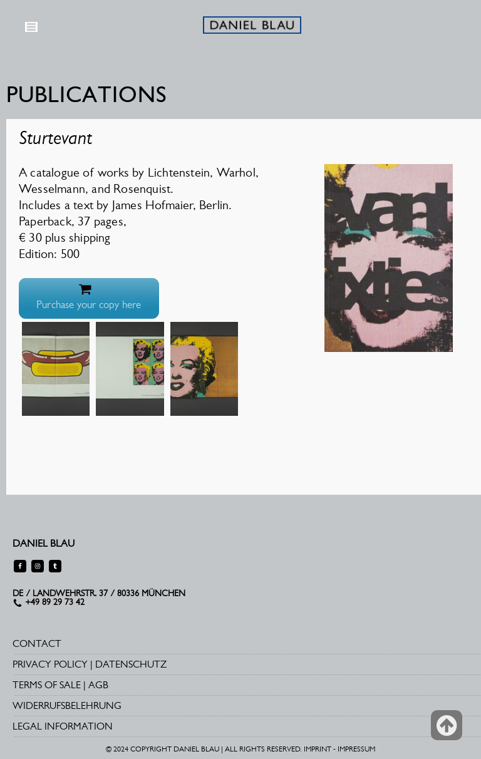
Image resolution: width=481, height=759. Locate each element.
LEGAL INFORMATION (63, 726)
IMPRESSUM (356, 749)
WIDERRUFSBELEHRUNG (67, 705)
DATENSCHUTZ (131, 664)
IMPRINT (317, 749)
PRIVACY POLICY (50, 664)
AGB (98, 685)
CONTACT (37, 643)
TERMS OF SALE (47, 685)
